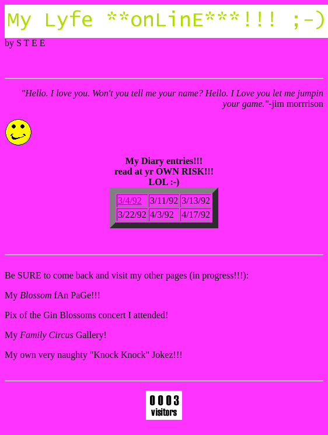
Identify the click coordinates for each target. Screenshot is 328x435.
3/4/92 (130, 201)
